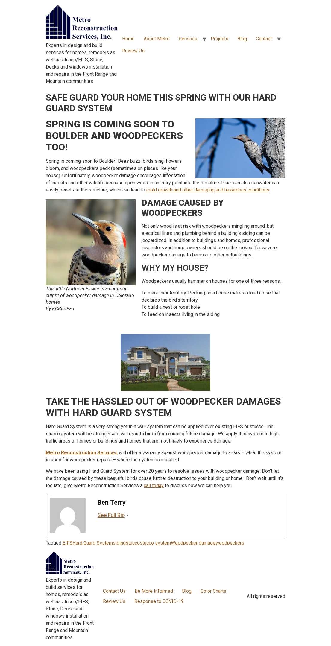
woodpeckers (229, 543)
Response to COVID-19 (159, 601)
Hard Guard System (92, 543)
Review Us (133, 51)
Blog (242, 39)
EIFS (67, 543)
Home (128, 39)
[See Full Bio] (127, 515)
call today (154, 485)
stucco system (155, 543)
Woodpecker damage (193, 543)
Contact (264, 39)
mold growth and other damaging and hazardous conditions (207, 190)
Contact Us (114, 591)
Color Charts (213, 591)
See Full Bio (111, 515)
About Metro (157, 39)
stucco (133, 543)
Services (188, 39)
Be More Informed (154, 591)
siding (119, 543)
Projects (219, 39)
